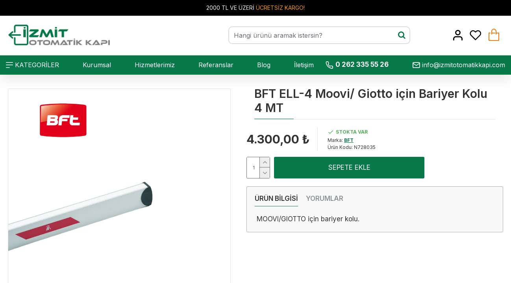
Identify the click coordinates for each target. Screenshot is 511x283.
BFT (349, 140)
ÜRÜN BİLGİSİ (276, 198)
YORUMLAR (324, 198)
